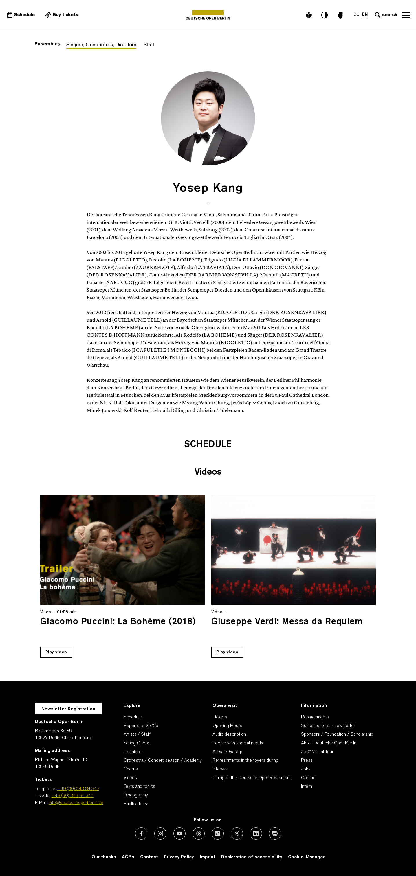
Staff (149, 45)
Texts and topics (139, 786)
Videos (130, 778)
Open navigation (406, 15)
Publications (135, 804)
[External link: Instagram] (160, 833)
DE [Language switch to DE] (356, 14)
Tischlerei (133, 752)
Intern (306, 786)
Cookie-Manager (306, 857)
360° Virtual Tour (317, 752)
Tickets (219, 717)
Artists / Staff (137, 734)
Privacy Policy (179, 857)
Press (307, 760)
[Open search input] (385, 15)
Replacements (315, 717)
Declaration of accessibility (251, 857)
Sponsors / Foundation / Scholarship (337, 734)
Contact (309, 778)
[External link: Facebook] (141, 833)
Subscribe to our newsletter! (328, 726)
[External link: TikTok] (217, 833)
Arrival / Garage (227, 752)
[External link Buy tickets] (60, 15)
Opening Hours (227, 726)
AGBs (128, 857)
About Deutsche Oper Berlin (328, 743)
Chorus (131, 769)
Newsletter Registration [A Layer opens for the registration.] (68, 709)
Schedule (133, 717)
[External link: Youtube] (179, 833)
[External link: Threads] (198, 833)
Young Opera (136, 743)
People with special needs (237, 743)
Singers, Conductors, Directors (101, 45)
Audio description (229, 734)
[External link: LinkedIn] (256, 833)
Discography (136, 795)
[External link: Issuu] (275, 833)
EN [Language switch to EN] (365, 14)
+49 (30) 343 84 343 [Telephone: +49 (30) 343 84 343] (78, 789)
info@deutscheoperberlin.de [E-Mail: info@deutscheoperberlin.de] (76, 803)
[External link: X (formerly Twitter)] (237, 833)
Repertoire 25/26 (141, 726)
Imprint (207, 857)
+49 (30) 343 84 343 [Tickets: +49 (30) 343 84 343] (73, 796)
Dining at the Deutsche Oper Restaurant (251, 778)
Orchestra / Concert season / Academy (163, 760)
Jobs (306, 769)
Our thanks (103, 857)
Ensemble (47, 44)
